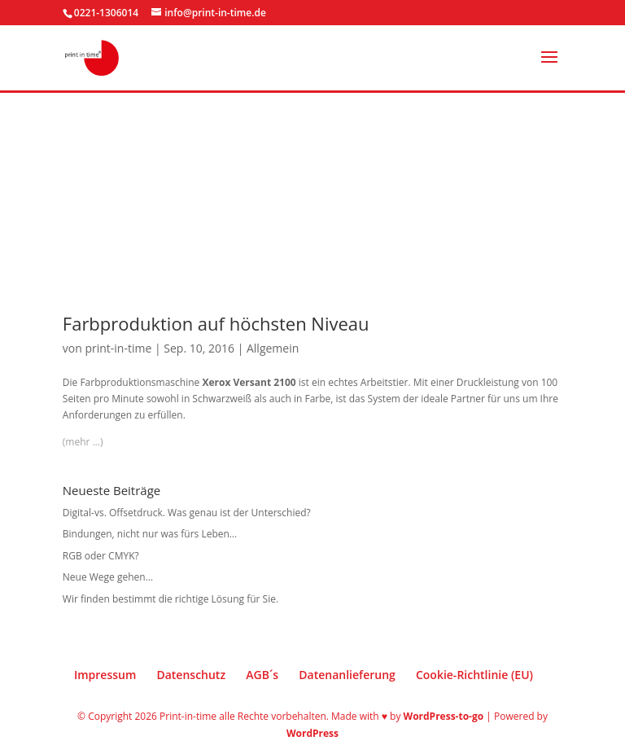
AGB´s (262, 674)
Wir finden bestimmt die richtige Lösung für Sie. (170, 599)
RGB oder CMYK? (101, 556)
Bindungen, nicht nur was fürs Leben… (150, 534)
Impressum (105, 674)
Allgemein (273, 348)
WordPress (312, 733)
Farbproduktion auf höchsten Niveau (216, 323)
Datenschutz (190, 674)
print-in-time (118, 348)
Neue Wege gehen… (108, 577)
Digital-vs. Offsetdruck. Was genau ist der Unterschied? (187, 512)
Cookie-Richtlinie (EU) (474, 674)
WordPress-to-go (444, 716)
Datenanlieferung (347, 674)
